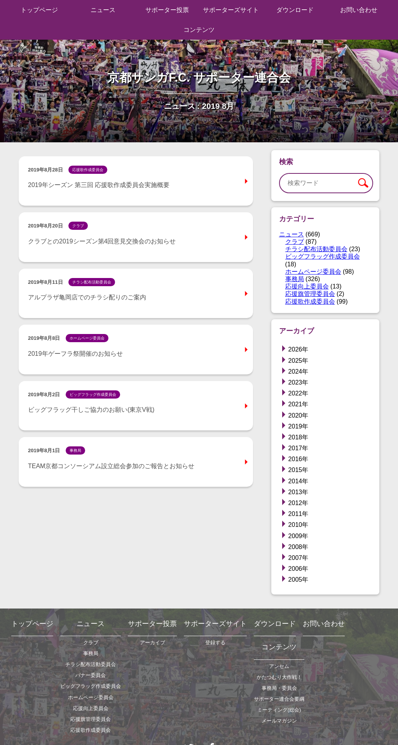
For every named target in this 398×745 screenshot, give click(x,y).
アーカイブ (152, 642)
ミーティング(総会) (279, 710)
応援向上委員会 (307, 286)
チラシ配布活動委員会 (316, 249)
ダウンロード (295, 10)
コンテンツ (199, 29)
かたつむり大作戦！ (279, 677)
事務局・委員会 (279, 688)
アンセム (279, 666)
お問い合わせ (358, 10)
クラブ (294, 241)
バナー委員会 (90, 675)
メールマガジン (279, 721)
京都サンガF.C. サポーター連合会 (199, 77)
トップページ (39, 10)
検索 (363, 183)
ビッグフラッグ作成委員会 (322, 256)
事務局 (294, 279)
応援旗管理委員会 (310, 293)
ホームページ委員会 (313, 271)
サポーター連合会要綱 (279, 699)
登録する (215, 642)
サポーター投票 (167, 10)
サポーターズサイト (231, 10)
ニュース (103, 10)
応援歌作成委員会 (310, 301)
